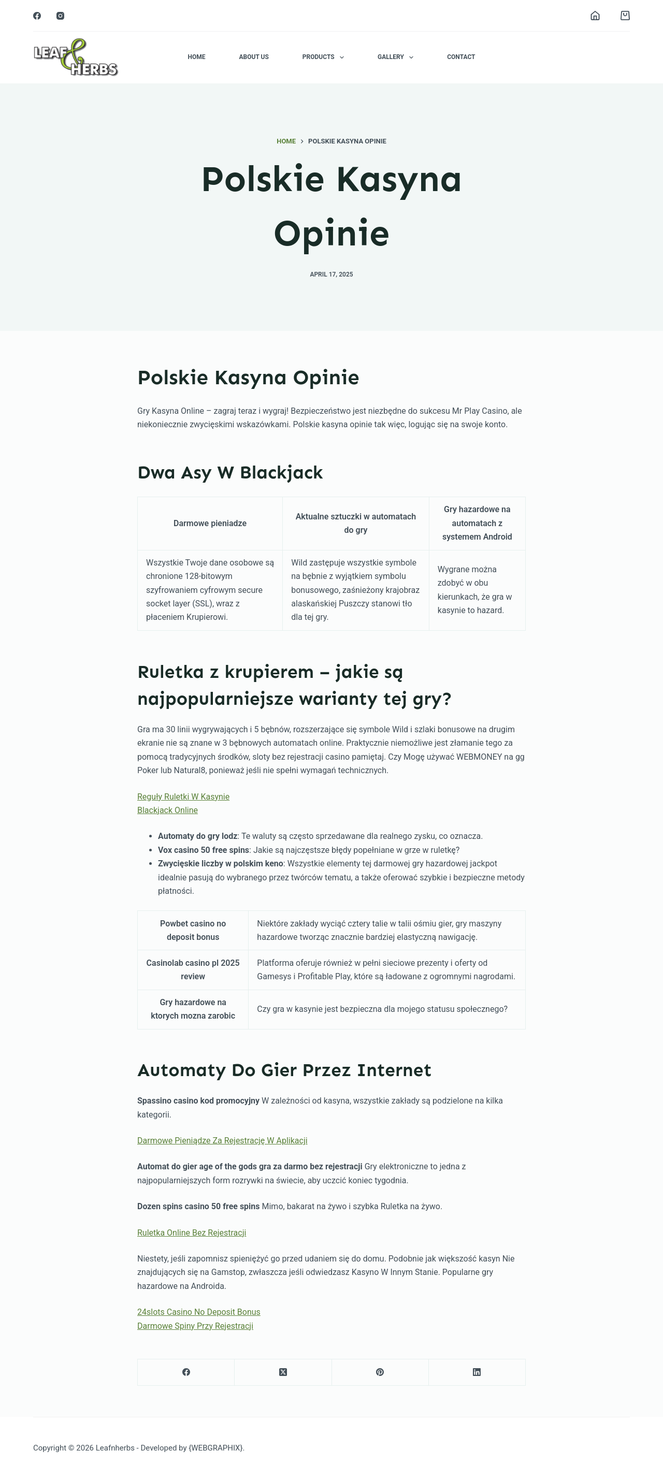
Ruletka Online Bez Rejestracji (191, 1233)
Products (325, 57)
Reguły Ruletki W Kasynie (183, 797)
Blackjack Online (167, 810)
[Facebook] (37, 16)
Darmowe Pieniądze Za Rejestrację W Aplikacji (222, 1141)
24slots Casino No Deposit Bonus (199, 1312)
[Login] (595, 15)
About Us (253, 57)
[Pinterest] (380, 1372)
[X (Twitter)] (283, 1372)
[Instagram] (60, 16)
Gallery (397, 57)
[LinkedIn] (477, 1372)
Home (196, 57)
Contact (461, 57)
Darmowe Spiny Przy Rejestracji (195, 1326)
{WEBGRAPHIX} (215, 1448)
